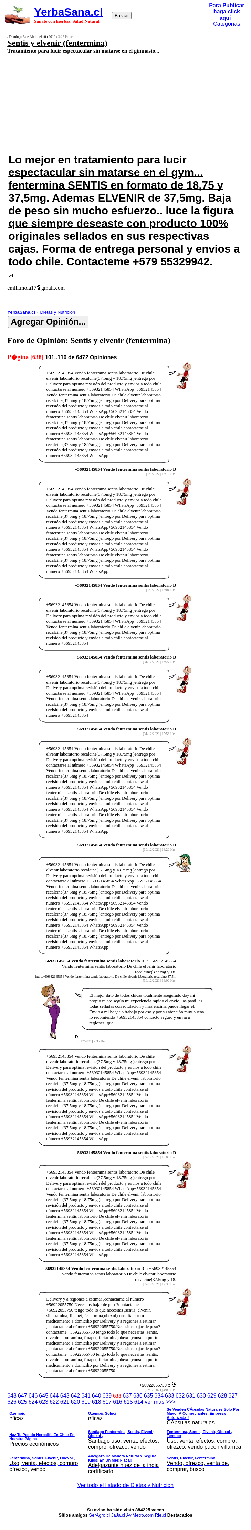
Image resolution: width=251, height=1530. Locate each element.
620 (75, 1402)
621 (65, 1402)
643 (65, 1396)
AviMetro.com (140, 1515)
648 (12, 1396)
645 (43, 1396)
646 (33, 1396)
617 (107, 1402)
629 (212, 1396)
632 (180, 1396)
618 (96, 1402)
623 (43, 1402)
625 (22, 1402)
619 (86, 1402)
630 (201, 1396)
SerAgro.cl (99, 1515)
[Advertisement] (107, 103)
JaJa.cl (118, 1515)
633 (169, 1396)
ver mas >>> (125, 1438)
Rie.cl (160, 1515)
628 (222, 1396)
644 (54, 1396)
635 (148, 1396)
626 (12, 1402)
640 (96, 1396)
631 (190, 1396)
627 (233, 1396)
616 (117, 1402)
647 (22, 1396)
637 (127, 1396)
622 (54, 1402)
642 (75, 1396)
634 (159, 1396)
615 (128, 1402)
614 (139, 1402)
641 (86, 1396)
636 (138, 1396)
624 (33, 1402)
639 (107, 1396)
